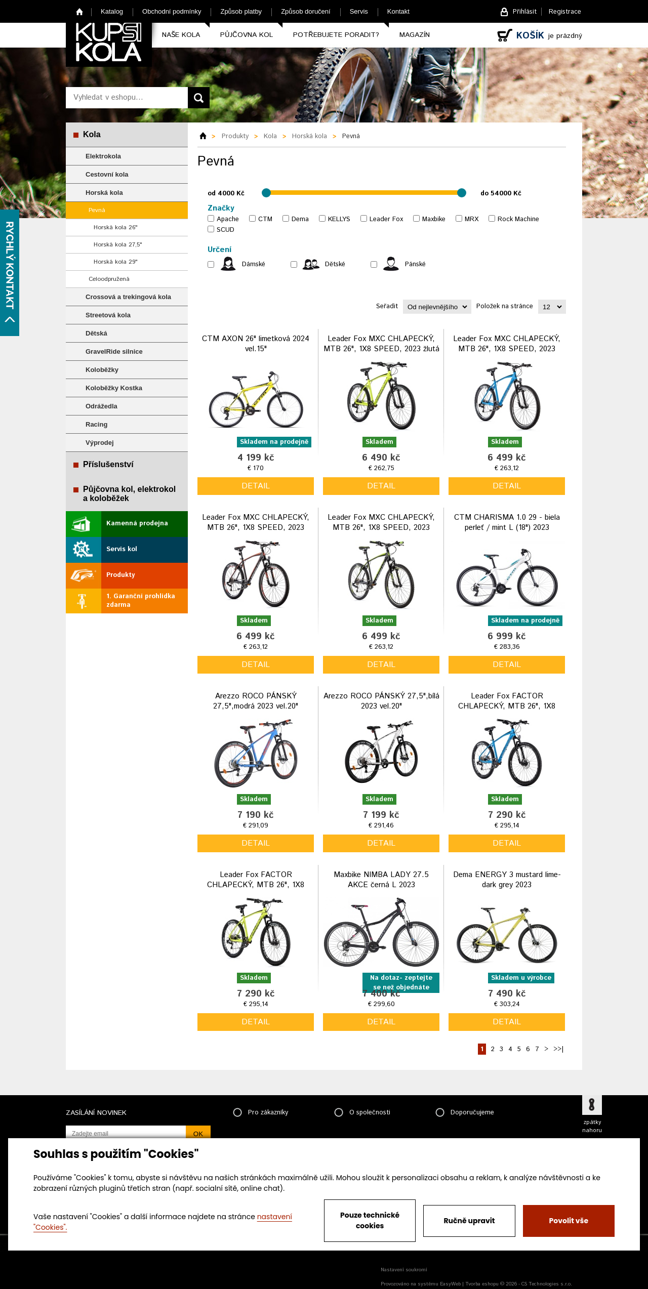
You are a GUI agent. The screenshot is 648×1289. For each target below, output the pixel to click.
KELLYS (339, 219)
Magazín (414, 35)
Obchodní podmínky (171, 11)
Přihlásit (525, 12)
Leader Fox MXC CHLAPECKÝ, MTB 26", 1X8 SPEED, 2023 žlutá (381, 344)
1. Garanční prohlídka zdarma (140, 601)
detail (255, 486)
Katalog (112, 11)
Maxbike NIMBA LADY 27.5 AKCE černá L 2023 (381, 879)
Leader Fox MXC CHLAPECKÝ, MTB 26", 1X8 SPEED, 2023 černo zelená (381, 527)
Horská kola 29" (116, 262)
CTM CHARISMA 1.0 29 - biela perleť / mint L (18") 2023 (507, 522)
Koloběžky (102, 369)
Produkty (120, 575)
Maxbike (434, 219)
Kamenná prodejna (137, 523)
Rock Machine (518, 219)
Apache (228, 219)
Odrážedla (101, 406)
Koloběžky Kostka (114, 388)
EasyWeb (450, 1283)
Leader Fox (386, 219)
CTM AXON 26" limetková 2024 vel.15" (255, 344)
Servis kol (121, 549)
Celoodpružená (109, 279)
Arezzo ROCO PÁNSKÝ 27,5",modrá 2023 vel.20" (255, 701)
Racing (96, 424)
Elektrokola (103, 156)
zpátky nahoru (592, 1126)
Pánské (415, 264)
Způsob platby (241, 11)
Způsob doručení (306, 11)
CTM (265, 219)
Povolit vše (568, 1221)
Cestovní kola (107, 174)
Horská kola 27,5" (118, 244)
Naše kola (181, 35)
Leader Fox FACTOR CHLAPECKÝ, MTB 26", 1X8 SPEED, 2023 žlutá (255, 884)
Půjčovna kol (246, 35)
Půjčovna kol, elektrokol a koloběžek (129, 494)
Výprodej (100, 442)
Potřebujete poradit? (336, 35)
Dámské (253, 264)
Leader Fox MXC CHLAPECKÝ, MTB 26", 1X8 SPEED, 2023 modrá (506, 349)
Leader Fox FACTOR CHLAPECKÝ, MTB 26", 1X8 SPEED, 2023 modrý (506, 706)
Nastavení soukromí (404, 1269)
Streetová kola (108, 315)
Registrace (565, 12)
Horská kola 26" (116, 227)
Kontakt (398, 11)
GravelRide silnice (114, 351)
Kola (92, 134)
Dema (300, 219)
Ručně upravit (469, 1221)
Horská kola (104, 192)
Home (79, 11)
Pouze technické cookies (369, 1220)
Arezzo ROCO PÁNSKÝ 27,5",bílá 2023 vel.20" (381, 701)
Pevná (97, 210)
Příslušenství (108, 464)
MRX (471, 219)
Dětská (96, 333)
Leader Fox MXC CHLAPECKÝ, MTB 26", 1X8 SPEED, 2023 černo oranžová (255, 527)
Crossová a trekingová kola (128, 297)
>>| (558, 1049)
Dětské (335, 264)
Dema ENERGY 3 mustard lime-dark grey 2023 (507, 879)
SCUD (225, 230)
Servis (359, 11)
